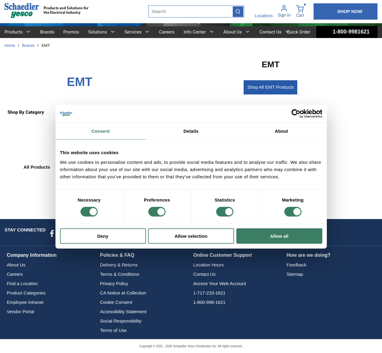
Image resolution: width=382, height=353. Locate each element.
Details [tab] (191, 131)
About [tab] (281, 131)
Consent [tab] (100, 131)
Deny (103, 235)
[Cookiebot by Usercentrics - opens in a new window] (296, 113)
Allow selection (191, 235)
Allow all (279, 235)
